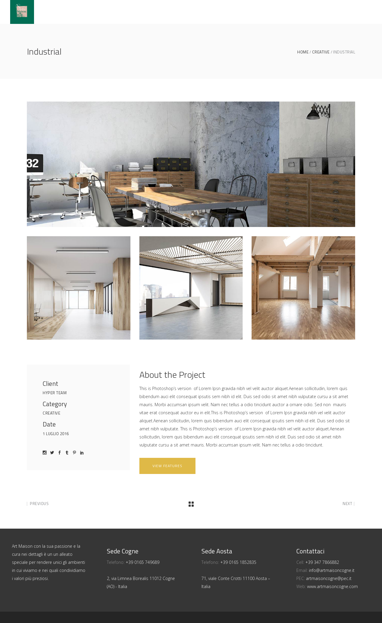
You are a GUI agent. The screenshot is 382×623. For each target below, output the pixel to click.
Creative (321, 52)
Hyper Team (55, 393)
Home (303, 52)
